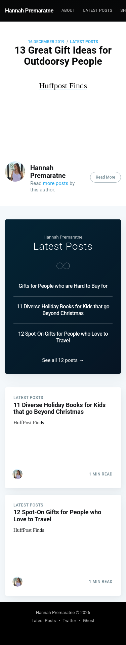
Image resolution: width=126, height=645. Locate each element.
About (68, 10)
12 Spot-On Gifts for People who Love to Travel (63, 337)
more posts (56, 183)
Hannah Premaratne (29, 10)
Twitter (69, 620)
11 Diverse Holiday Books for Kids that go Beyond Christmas (63, 309)
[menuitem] (68, 10)
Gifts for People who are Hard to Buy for (62, 286)
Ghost (88, 620)
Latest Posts (98, 10)
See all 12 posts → (63, 360)
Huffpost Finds (63, 85)
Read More (105, 177)
